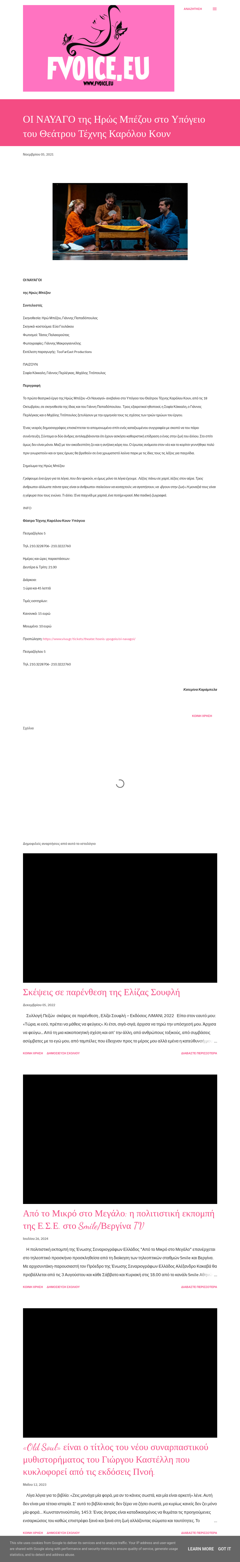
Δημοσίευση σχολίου (63, 1053)
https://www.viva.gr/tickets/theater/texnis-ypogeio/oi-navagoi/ (89, 639)
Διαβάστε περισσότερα (199, 1053)
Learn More (201, 1548)
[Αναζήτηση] (193, 9)
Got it (224, 1548)
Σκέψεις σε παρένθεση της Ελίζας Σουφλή (101, 992)
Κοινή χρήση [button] (202, 716)
